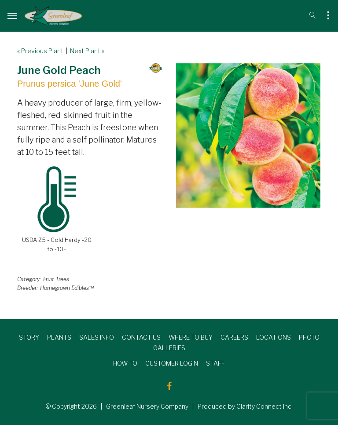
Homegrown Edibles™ (67, 288)
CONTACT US (141, 337)
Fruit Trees (56, 279)
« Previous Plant (40, 51)
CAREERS (234, 337)
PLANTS (59, 337)
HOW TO (125, 363)
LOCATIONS (273, 337)
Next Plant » (87, 51)
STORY (29, 337)
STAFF (215, 363)
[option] (248, 135)
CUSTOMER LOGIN (171, 363)
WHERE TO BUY (191, 337)
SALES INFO (96, 337)
